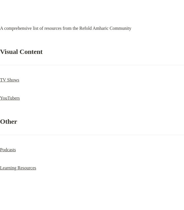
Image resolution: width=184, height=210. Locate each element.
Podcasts (8, 149)
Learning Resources (18, 167)
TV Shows (9, 79)
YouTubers (10, 98)
